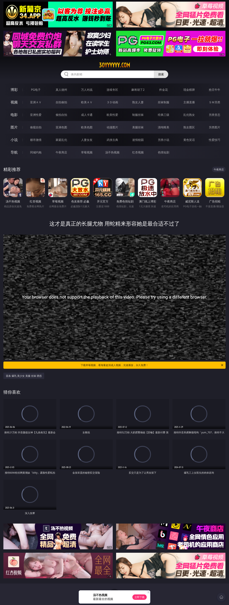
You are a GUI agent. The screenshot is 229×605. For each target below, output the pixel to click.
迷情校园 (138, 140)
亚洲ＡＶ (36, 102)
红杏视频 (138, 152)
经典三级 (163, 115)
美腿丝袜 (138, 127)
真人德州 (61, 90)
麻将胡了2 (137, 90)
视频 (14, 102)
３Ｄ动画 (112, 102)
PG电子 (35, 90)
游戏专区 (112, 90)
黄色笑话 (189, 140)
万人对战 (86, 90)
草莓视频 (86, 152)
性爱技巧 (214, 140)
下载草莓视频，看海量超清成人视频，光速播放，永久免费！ (152, 365)
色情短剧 (163, 152)
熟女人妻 (138, 102)
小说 (14, 139)
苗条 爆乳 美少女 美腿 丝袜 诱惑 (24, 375)
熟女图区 (189, 127)
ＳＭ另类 (214, 102)
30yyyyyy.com (114, 65)
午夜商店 (61, 152)
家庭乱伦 (61, 140)
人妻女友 (86, 140)
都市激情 (36, 140)
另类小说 (163, 140)
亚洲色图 (61, 127)
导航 (14, 152)
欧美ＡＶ (86, 102)
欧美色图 (86, 127)
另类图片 (214, 127)
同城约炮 (36, 152)
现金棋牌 (189, 90)
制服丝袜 (138, 115)
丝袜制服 (163, 102)
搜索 (161, 74)
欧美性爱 (112, 115)
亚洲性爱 (36, 115)
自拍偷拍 (61, 102)
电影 (14, 114)
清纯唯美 (163, 127)
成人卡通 (86, 115)
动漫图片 (112, 127)
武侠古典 (112, 140)
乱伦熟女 (189, 115)
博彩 (14, 89)
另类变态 (214, 115)
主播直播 (189, 102)
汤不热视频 (112, 152)
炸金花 (163, 90)
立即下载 (140, 597)
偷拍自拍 (61, 115)
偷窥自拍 (36, 127)
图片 (14, 127)
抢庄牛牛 (214, 90)
